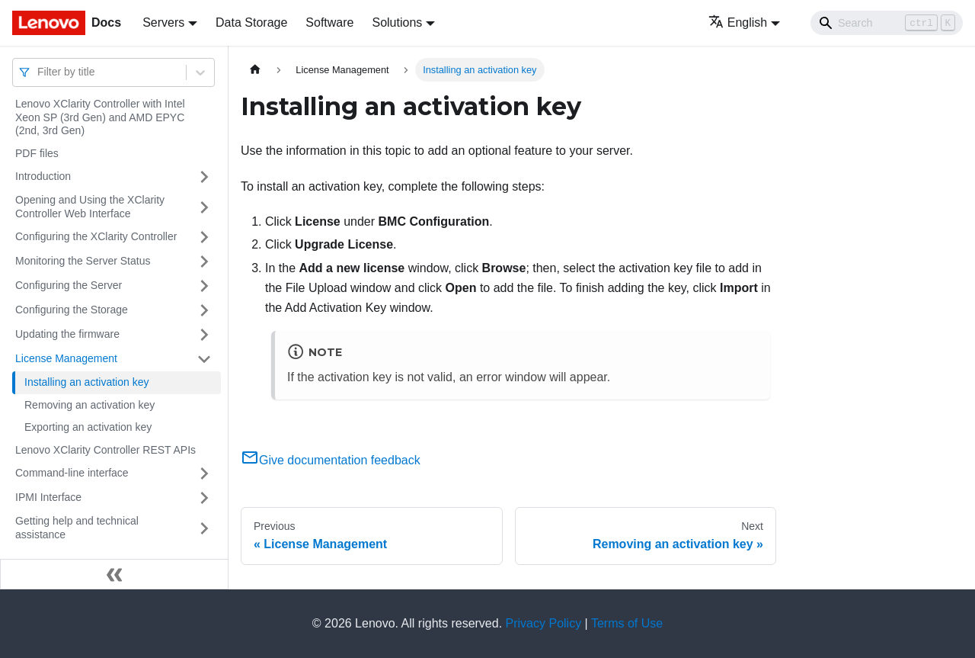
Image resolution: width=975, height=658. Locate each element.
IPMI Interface (48, 497)
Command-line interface (72, 473)
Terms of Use (627, 623)
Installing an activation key (86, 382)
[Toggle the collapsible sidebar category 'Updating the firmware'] (204, 335)
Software (329, 22)
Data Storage (251, 22)
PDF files (37, 153)
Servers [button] (163, 22)
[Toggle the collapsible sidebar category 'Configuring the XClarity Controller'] (204, 237)
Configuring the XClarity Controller (96, 236)
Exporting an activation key (88, 427)
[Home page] (255, 70)
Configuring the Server (68, 285)
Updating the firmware (67, 334)
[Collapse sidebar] (114, 574)
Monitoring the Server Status (82, 261)
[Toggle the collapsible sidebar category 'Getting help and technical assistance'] (204, 528)
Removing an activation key (89, 405)
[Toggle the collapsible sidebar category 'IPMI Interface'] (204, 498)
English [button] (737, 22)
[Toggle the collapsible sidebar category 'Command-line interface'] (204, 473)
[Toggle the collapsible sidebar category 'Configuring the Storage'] (204, 310)
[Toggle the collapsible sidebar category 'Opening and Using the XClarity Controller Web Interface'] (204, 207)
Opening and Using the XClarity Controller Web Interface (90, 207)
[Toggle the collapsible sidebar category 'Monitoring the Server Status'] (204, 261)
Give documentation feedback (330, 460)
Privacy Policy (544, 623)
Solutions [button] (397, 22)
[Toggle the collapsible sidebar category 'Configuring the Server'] (204, 286)
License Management (66, 358)
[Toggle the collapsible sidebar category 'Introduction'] (204, 177)
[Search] (886, 23)
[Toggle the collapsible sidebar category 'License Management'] (204, 359)
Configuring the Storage (71, 309)
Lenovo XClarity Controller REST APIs (105, 450)
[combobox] (38, 72)
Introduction (43, 176)
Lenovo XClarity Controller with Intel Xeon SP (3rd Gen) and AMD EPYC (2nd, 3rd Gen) (100, 117)
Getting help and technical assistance (77, 528)
